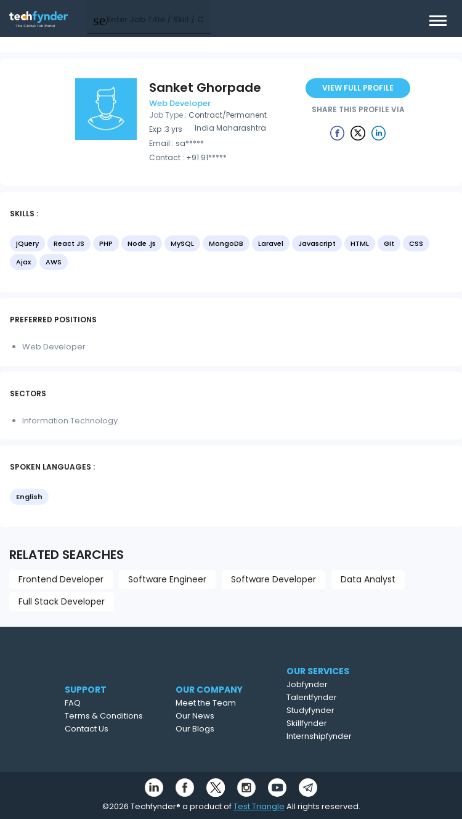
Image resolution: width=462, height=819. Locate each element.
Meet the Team (228, 703)
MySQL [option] (182, 243)
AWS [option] (53, 262)
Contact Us (103, 729)
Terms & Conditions (120, 716)
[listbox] (231, 253)
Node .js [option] (141, 243)
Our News (217, 716)
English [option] (29, 497)
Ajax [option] (23, 262)
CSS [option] (416, 243)
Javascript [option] (317, 243)
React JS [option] (69, 243)
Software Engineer (167, 579)
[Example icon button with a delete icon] (337, 132)
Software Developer (273, 579)
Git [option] (389, 243)
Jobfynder (330, 684)
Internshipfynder (342, 736)
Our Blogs (217, 729)
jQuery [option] (27, 243)
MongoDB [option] (226, 243)
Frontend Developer (60, 579)
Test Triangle (259, 806)
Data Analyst (368, 579)
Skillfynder (329, 723)
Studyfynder (333, 710)
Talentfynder (334, 697)
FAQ (89, 703)
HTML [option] (359, 243)
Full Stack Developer (61, 601)
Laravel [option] (271, 243)
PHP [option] (106, 243)
